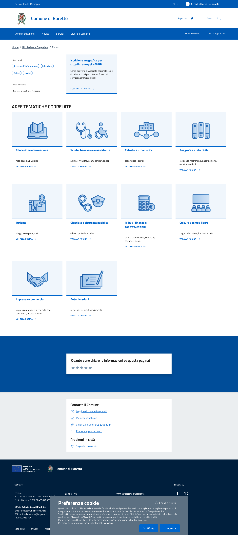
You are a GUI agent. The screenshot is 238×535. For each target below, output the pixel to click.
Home (15, 47)
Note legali (20, 529)
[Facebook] (190, 18)
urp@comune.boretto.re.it (33, 510)
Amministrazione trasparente (130, 494)
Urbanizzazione (192, 33)
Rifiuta (150, 528)
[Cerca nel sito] (219, 18)
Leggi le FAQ (71, 494)
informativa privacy (102, 523)
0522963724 (24, 517)
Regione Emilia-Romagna (27, 4)
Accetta (172, 528)
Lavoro (27, 73)
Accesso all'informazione (26, 66)
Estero (17, 73)
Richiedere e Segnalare (35, 47)
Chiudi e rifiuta (167, 503)
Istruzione (47, 66)
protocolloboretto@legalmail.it (33, 514)
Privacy (34, 529)
